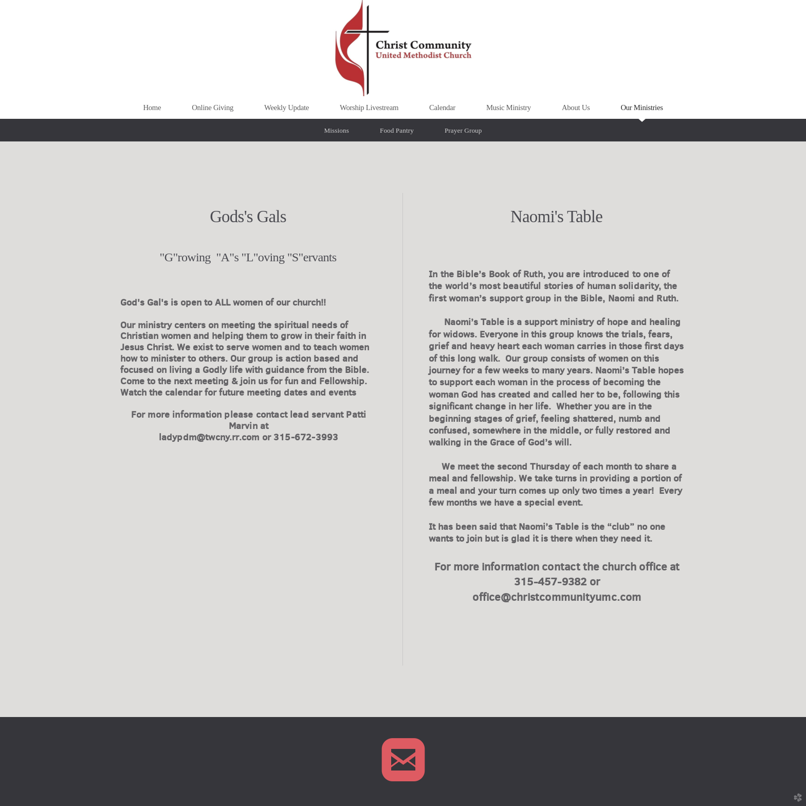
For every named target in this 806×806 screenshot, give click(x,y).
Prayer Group (463, 130)
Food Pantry (397, 130)
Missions (336, 130)
